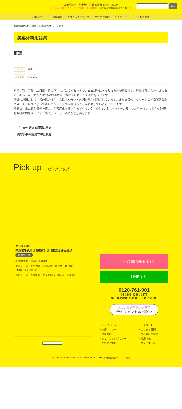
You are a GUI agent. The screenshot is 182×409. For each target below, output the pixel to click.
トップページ (109, 367)
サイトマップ (148, 385)
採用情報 (146, 380)
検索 (173, 6)
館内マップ (24, 289)
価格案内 (107, 376)
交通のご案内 (109, 385)
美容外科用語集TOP (41, 26)
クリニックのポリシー (114, 380)
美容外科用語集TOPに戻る (34, 134)
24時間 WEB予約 (138, 303)
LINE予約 (139, 319)
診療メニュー (109, 371)
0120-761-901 (134, 332)
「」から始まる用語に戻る (34, 127)
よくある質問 (148, 371)
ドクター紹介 (148, 367)
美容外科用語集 (149, 376)
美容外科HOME (21, 26)
